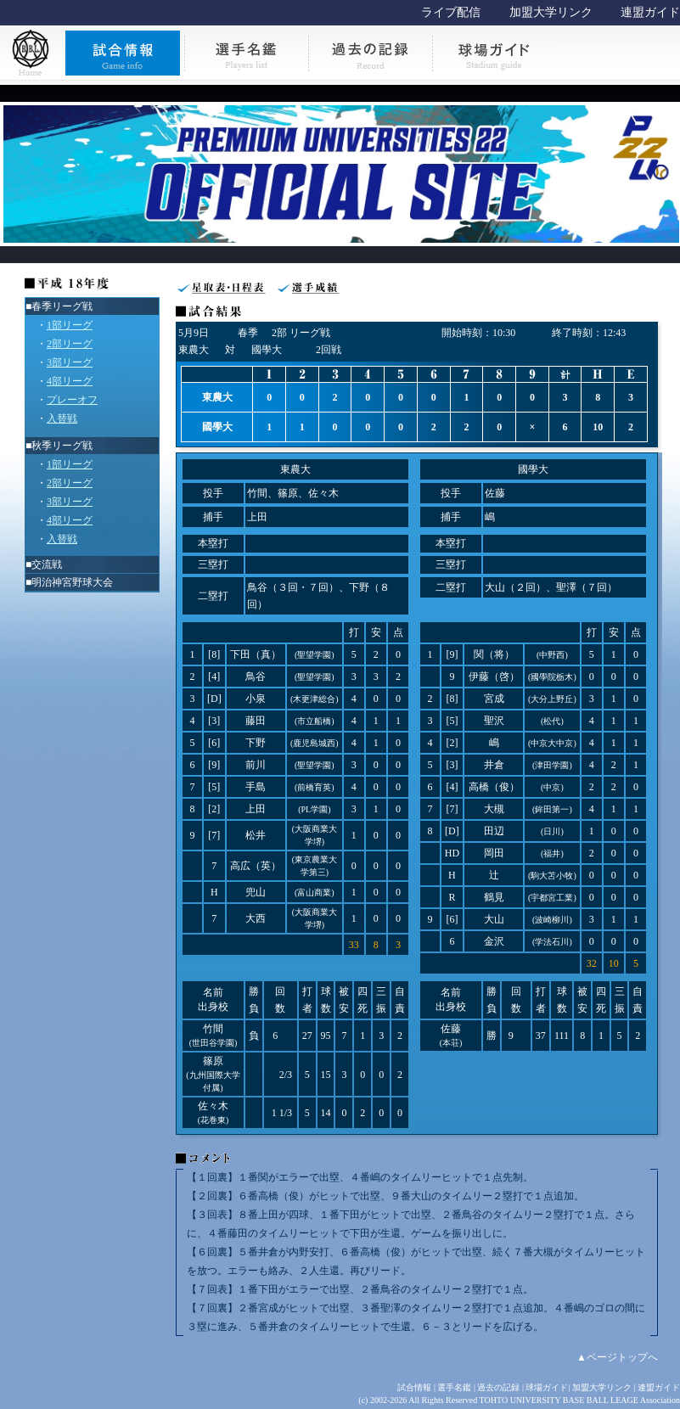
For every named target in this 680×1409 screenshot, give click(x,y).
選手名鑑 (454, 1387)
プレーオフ (72, 400)
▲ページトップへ (617, 1357)
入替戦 (62, 418)
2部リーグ (70, 344)
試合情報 (414, 1387)
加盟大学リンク (551, 12)
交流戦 (46, 564)
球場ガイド (546, 1387)
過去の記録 (498, 1387)
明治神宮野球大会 (72, 582)
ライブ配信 (450, 12)
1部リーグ (70, 325)
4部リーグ (70, 381)
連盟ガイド (650, 12)
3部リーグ (70, 362)
